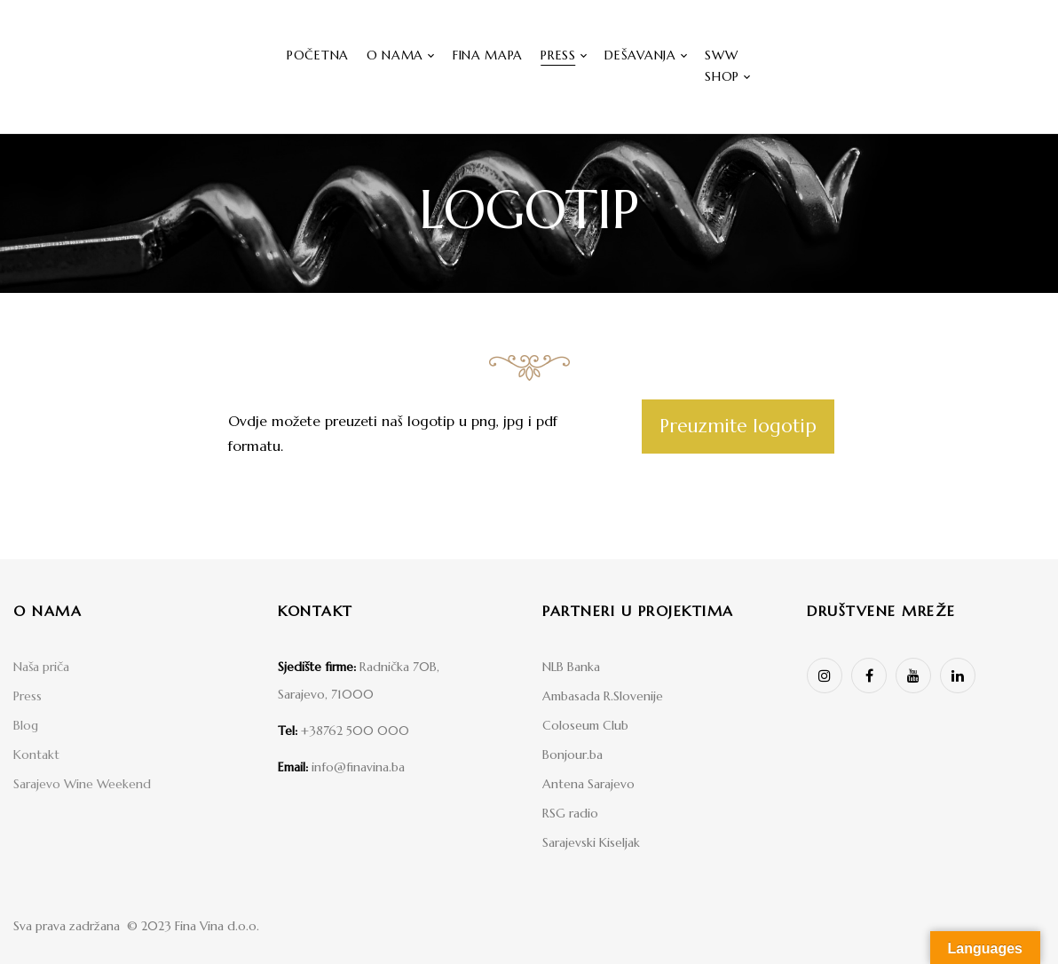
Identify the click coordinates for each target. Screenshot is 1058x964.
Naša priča (41, 667)
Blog (25, 725)
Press (27, 696)
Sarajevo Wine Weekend (82, 784)
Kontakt (36, 755)
